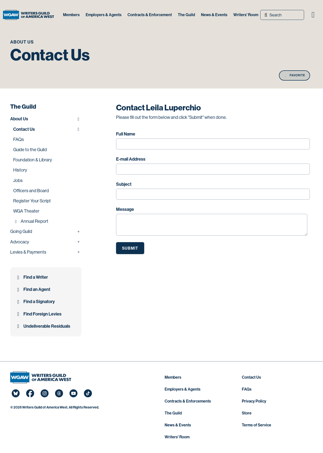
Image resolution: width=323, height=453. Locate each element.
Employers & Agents (182, 389)
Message (125, 209)
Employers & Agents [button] (104, 14)
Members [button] (71, 14)
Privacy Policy (254, 401)
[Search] (282, 15)
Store (247, 413)
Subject (123, 184)
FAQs (247, 389)
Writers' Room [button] (245, 14)
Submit (130, 248)
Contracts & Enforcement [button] (150, 14)
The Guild (173, 413)
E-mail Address (130, 159)
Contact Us (251, 377)
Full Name (125, 134)
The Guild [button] (186, 14)
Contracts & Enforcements (188, 401)
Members (173, 377)
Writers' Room (177, 437)
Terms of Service (256, 425)
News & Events (178, 425)
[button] (313, 15)
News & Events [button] (214, 14)
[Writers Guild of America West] (28, 15)
